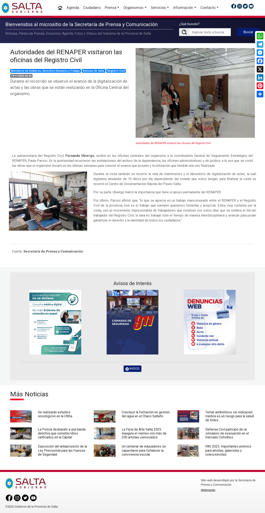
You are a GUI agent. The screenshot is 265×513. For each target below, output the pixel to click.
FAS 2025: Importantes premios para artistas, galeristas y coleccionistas (228, 450)
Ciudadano (92, 7)
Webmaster (208, 489)
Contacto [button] (208, 7)
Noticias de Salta (93, 70)
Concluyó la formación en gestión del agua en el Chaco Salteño (146, 413)
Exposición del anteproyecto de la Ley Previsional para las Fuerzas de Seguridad (62, 450)
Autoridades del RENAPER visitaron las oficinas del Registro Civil (66, 55)
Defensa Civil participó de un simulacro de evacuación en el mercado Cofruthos (227, 433)
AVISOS (132, 368)
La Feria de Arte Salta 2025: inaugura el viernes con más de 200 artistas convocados (144, 433)
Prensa (110, 7)
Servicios (158, 7)
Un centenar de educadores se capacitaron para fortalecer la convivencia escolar (144, 450)
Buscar (248, 32)
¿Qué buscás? (189, 24)
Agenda (73, 7)
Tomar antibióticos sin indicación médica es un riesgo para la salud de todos (229, 415)
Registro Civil (116, 70)
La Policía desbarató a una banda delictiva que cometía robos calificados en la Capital (62, 433)
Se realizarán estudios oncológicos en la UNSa (55, 413)
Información (183, 7)
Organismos (133, 7)
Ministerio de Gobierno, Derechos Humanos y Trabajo (45, 70)
